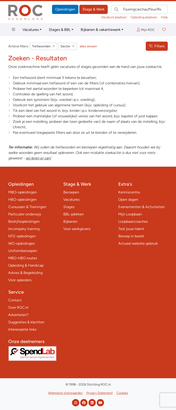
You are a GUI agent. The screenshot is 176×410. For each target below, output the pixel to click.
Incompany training (24, 229)
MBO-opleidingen (22, 192)
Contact (15, 300)
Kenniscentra (129, 192)
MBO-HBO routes (22, 258)
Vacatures (30, 29)
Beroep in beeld (131, 236)
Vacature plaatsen (114, 17)
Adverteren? (18, 315)
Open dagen (128, 199)
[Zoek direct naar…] (139, 9)
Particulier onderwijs (24, 214)
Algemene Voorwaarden (65, 393)
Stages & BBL (60, 29)
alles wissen (88, 46)
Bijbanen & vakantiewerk (101, 29)
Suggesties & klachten (26, 322)
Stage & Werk (93, 9)
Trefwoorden (43, 46)
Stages (68, 207)
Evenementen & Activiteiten (141, 207)
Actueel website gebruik (138, 243)
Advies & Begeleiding (25, 273)
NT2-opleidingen (22, 236)
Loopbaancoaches (133, 221)
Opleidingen (65, 9)
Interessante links (22, 329)
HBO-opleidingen (22, 199)
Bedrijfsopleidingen (24, 221)
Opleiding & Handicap (26, 265)
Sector (67, 46)
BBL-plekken (73, 214)
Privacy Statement (99, 393)
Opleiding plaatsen (144, 17)
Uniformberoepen (22, 251)
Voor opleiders (19, 280)
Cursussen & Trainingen (27, 207)
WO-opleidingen (21, 243)
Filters (157, 46)
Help (164, 17)
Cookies (122, 393)
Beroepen (71, 192)
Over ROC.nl (18, 307)
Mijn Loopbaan (130, 214)
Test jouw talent (131, 229)
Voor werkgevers (76, 229)
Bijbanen (70, 221)
